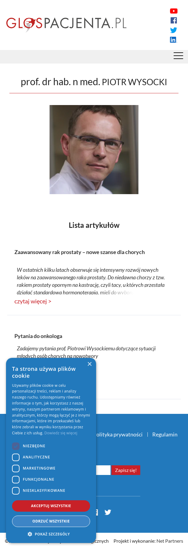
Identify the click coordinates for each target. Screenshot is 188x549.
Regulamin (164, 434)
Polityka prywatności (118, 434)
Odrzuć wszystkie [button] (51, 521)
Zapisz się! (126, 470)
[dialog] (51, 450)
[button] (51, 534)
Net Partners (169, 541)
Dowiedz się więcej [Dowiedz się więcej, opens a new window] (60, 433)
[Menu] (178, 57)
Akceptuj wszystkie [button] (51, 505)
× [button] (89, 364)
